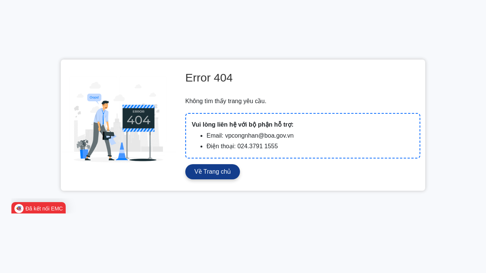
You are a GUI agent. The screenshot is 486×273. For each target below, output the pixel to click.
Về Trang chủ (212, 171)
